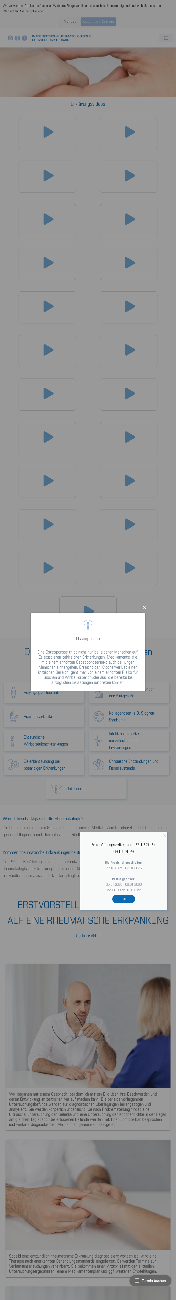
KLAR (123, 899)
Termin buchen (150, 1280)
